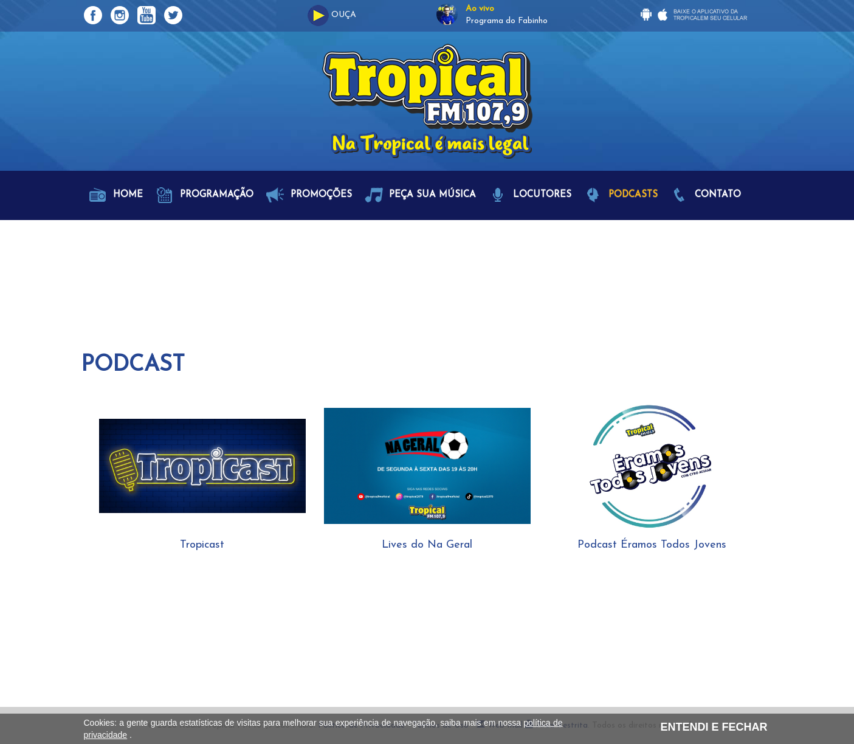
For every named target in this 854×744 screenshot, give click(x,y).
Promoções (309, 195)
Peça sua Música (420, 195)
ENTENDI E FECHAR (713, 727)
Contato (705, 195)
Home (116, 195)
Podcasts (621, 195)
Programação (204, 195)
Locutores (530, 195)
